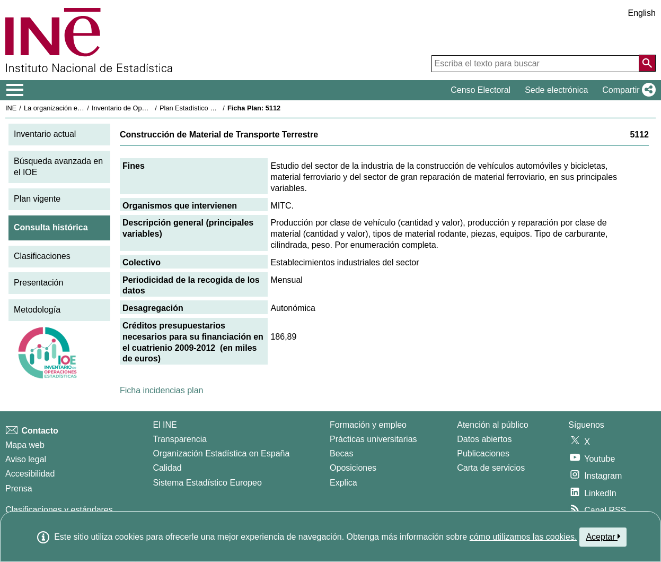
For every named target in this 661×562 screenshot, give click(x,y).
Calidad (167, 467)
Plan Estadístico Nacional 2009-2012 (215, 108)
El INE (165, 424)
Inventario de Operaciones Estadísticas (151, 108)
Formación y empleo (368, 424)
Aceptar (603, 536)
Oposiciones (353, 467)
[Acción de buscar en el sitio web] (647, 63)
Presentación (38, 282)
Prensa (18, 488)
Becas (341, 453)
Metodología (37, 309)
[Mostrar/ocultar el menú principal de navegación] (15, 90)
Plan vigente (37, 198)
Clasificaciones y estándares (59, 509)
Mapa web (25, 444)
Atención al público (492, 424)
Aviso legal (25, 459)
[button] (627, 90)
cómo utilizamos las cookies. (523, 536)
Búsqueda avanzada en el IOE (58, 167)
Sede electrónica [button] (556, 89)
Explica (343, 482)
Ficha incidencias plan (161, 390)
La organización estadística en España (82, 108)
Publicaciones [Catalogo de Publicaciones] (483, 453)
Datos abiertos (484, 439)
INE (10, 108)
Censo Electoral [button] (480, 89)
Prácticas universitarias (373, 439)
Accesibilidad (30, 473)
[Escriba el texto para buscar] (535, 63)
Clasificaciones (42, 256)
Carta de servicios (491, 467)
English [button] (642, 13)
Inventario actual (45, 134)
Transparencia (180, 439)
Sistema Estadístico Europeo (207, 482)
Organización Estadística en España (221, 453)
